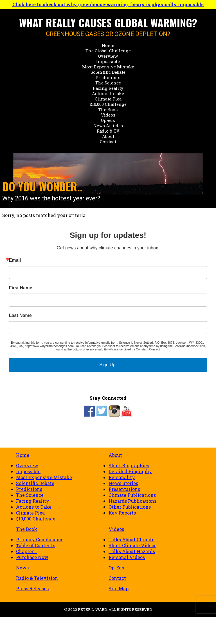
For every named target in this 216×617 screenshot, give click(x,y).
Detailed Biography (130, 471)
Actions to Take (33, 507)
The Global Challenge (108, 50)
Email (15, 260)
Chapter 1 (26, 551)
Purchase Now (32, 557)
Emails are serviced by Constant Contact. (132, 349)
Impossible (108, 61)
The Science (108, 83)
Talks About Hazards (132, 551)
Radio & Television (37, 578)
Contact (108, 141)
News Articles (108, 125)
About (108, 136)
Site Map (119, 588)
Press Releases (32, 588)
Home (108, 45)
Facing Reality (108, 88)
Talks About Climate (131, 539)
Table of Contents (35, 545)
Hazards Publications (132, 501)
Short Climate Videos (132, 545)
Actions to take (108, 93)
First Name (20, 288)
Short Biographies (129, 465)
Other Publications (130, 507)
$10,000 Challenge (108, 104)
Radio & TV (108, 131)
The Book (108, 109)
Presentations (124, 489)
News (22, 568)
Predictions (108, 77)
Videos (108, 115)
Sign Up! (107, 364)
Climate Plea (108, 99)
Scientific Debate (108, 72)
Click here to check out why (108, 4)
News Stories (123, 483)
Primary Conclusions (39, 539)
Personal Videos (127, 557)
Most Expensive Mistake (108, 67)
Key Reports (122, 513)
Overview (108, 56)
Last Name (20, 315)
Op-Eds (116, 568)
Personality (122, 477)
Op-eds (108, 120)
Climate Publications (132, 495)
